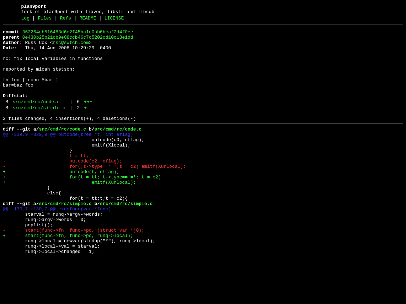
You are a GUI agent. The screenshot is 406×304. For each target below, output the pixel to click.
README (87, 20)
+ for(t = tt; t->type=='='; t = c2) (82, 207)
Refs (65, 20)
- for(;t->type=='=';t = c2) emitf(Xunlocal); (94, 194)
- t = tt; (46, 181)
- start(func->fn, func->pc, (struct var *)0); (73, 270)
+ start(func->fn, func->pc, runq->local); (68, 277)
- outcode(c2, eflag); (62, 187)
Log (25, 20)
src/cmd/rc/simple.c (38, 126)
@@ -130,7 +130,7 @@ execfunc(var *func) (57, 245)
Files (45, 20)
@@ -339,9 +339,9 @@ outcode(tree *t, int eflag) (68, 156)
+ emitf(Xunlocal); (69, 213)
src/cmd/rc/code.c (36, 119)
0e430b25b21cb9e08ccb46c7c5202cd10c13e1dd (77, 41)
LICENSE (114, 20)
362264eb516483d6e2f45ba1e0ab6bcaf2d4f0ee (77, 35)
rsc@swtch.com (71, 48)
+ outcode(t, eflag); (61, 200)
